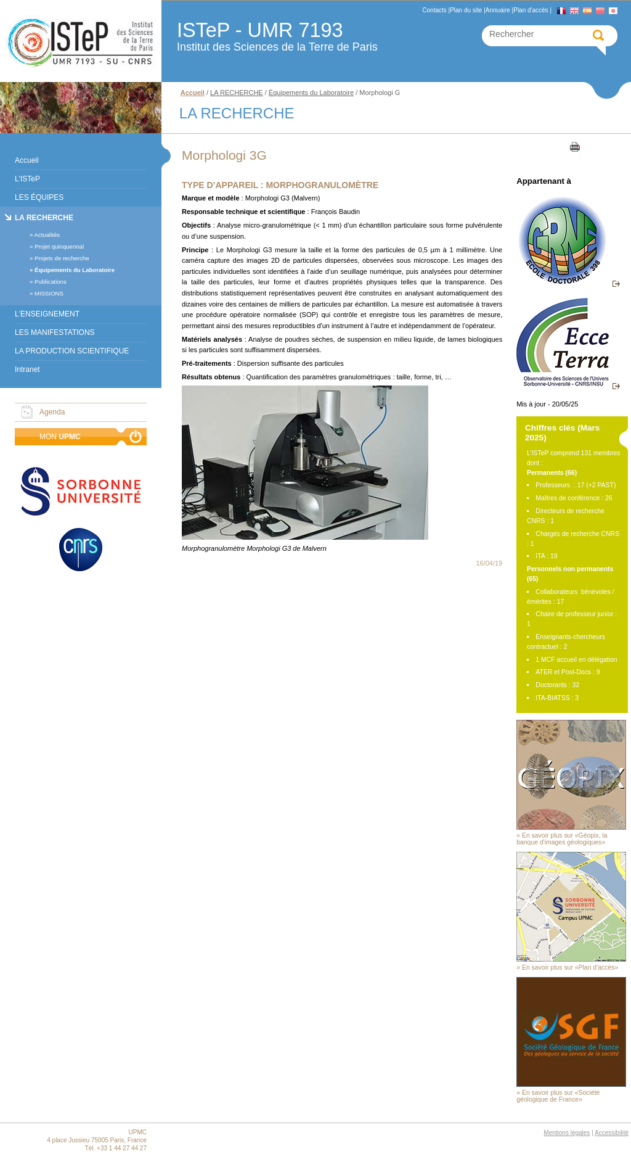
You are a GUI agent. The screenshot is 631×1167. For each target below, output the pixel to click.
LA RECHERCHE (44, 217)
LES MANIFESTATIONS (55, 332)
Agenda (52, 412)
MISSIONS (49, 293)
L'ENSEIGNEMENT (47, 314)
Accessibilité (612, 1132)
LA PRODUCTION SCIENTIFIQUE (72, 351)
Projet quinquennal (59, 246)
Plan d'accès (530, 10)
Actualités (47, 234)
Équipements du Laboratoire (75, 269)
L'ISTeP (27, 179)
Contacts (434, 10)
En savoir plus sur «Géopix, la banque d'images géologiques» (561, 839)
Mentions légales (566, 1132)
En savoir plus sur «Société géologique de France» (558, 1096)
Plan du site (466, 10)
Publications (51, 281)
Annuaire (498, 10)
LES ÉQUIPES (39, 197)
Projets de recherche (62, 258)
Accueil (27, 160)
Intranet (27, 369)
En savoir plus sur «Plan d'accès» (570, 967)
